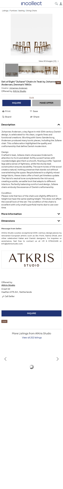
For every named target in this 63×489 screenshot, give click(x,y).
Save (33, 111)
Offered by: (13, 91)
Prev (5, 367)
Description (31, 124)
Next (57, 367)
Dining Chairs (31, 11)
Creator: (14, 88)
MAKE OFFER (46, 103)
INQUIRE (16, 103)
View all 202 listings (32, 337)
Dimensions (31, 220)
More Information (31, 213)
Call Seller (8, 296)
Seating (21, 11)
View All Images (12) (49, 61)
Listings (5, 11)
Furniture (13, 11)
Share (34, 116)
